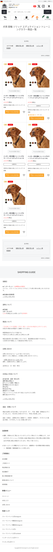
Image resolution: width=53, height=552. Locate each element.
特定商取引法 (6, 467)
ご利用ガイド (49, 1)
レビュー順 (39, 46)
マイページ (40, 1)
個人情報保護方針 (7, 476)
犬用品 (5, 19)
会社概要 (4, 459)
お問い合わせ (6, 505)
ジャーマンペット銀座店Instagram (12, 521)
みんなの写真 (48, 18)
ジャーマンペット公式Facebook (11, 533)
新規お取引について (8, 480)
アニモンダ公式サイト (8, 542)
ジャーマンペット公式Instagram (11, 516)
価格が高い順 (20, 46)
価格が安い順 (30, 46)
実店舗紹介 (5, 472)
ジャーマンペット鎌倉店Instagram (12, 525)
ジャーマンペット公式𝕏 (9, 529)
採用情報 (4, 484)
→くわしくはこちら (9, 296)
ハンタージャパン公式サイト (10, 538)
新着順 (8, 48)
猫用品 (15, 19)
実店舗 (45, 1)
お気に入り (5, 500)
